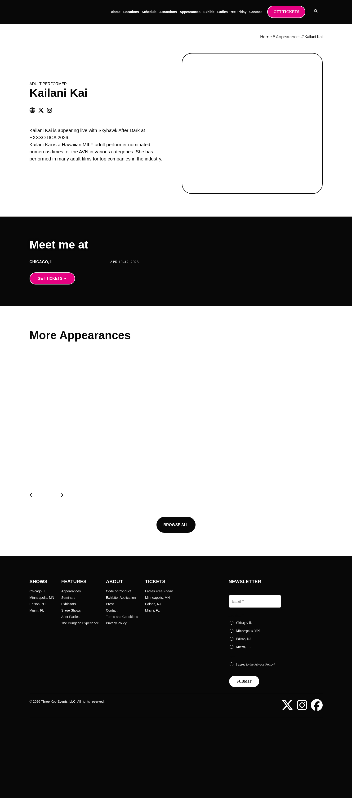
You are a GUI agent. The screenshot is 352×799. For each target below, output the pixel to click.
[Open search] (320, 11)
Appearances (194, 12)
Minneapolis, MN (42, 598)
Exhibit (212, 12)
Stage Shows (71, 611)
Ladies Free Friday (235, 12)
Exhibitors (68, 604)
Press (110, 604)
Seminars (68, 598)
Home (269, 37)
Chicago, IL (38, 591)
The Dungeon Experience (80, 623)
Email (233, 591)
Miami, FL (37, 611)
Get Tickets (290, 12)
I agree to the (256, 664)
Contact (259, 12)
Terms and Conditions (122, 617)
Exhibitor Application (121, 598)
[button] (46, 495)
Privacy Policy (116, 623)
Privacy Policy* (264, 664)
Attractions (172, 12)
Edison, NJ (38, 604)
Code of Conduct (118, 591)
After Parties (70, 617)
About (119, 12)
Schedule (153, 12)
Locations (135, 12)
